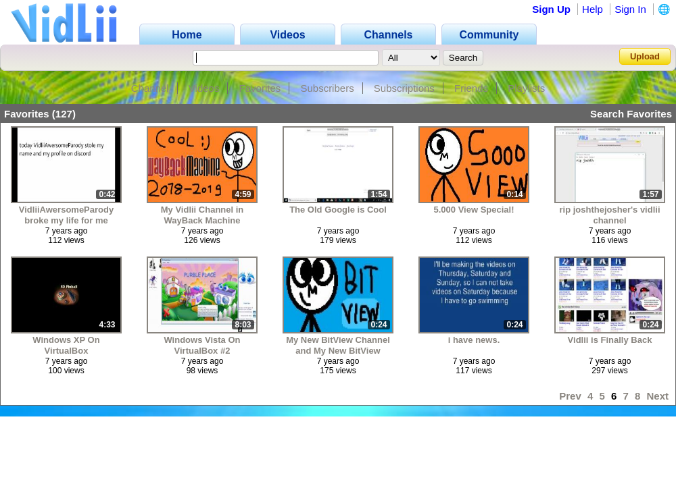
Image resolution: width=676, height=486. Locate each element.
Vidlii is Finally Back (610, 340)
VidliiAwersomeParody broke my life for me (66, 215)
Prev (570, 396)
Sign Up (551, 9)
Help (592, 9)
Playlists (526, 88)
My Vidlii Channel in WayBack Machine (202, 215)
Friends (471, 88)
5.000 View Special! (474, 210)
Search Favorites (631, 113)
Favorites (260, 88)
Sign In (630, 9)
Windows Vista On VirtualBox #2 (202, 345)
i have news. (474, 340)
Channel (150, 88)
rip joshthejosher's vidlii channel (609, 215)
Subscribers (327, 88)
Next (657, 396)
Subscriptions (404, 88)
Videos (204, 88)
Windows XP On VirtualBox (65, 345)
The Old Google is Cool (338, 210)
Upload (645, 56)
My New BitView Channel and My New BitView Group (338, 345)
